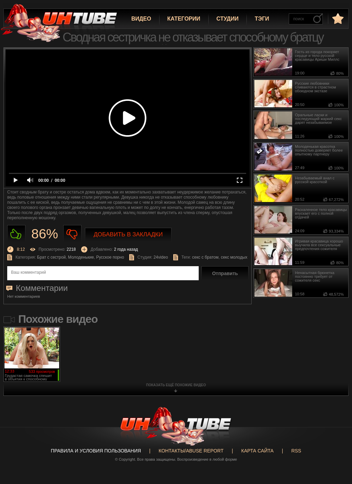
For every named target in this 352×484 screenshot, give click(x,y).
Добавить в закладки (128, 234)
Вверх (336, 456)
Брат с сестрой (51, 257)
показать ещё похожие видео (176, 385)
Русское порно (110, 257)
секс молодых (234, 257)
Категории (183, 19)
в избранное (337, 18)
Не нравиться (72, 234)
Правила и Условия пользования (96, 450)
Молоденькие (81, 257)
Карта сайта (257, 450)
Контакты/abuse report (191, 450)
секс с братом (205, 257)
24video (161, 257)
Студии (228, 19)
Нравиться (16, 234)
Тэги (262, 19)
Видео (141, 19)
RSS (296, 450)
